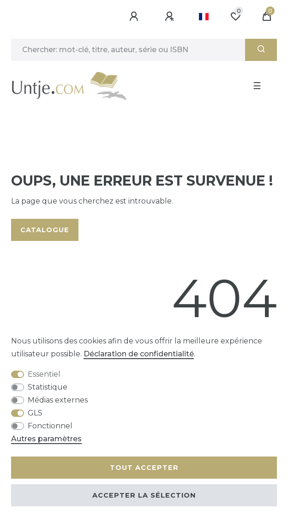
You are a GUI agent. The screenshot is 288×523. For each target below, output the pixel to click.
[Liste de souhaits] (235, 16)
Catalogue (44, 230)
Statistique (47, 387)
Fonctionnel (50, 425)
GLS (35, 413)
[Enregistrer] (171, 16)
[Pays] (204, 16)
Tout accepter (144, 467)
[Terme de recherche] (128, 50)
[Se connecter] (135, 16)
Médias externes (58, 400)
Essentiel (44, 374)
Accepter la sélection (144, 495)
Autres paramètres (46, 438)
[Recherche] (261, 50)
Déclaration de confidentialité (139, 353)
